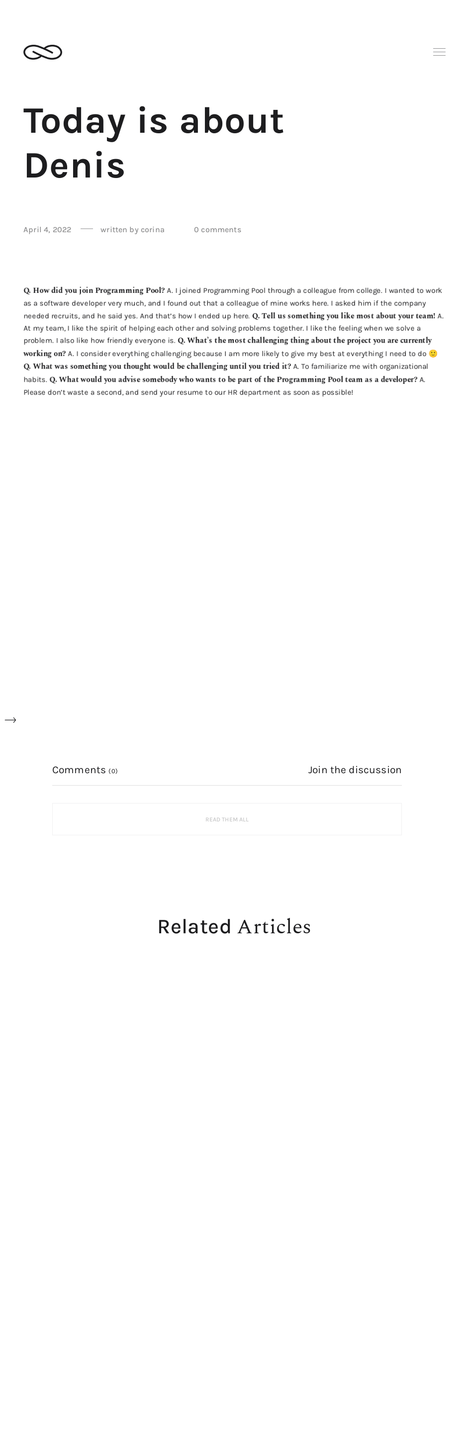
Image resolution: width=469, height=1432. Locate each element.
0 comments (217, 229)
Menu (439, 52)
